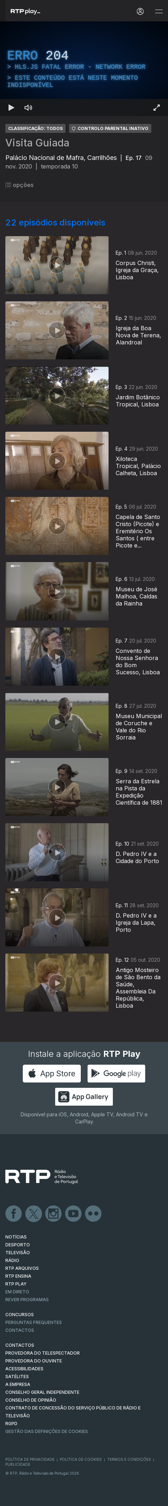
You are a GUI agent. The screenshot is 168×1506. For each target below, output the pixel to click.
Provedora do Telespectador (42, 1353)
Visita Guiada (37, 143)
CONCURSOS (19, 1314)
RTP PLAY (16, 1284)
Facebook (13, 1213)
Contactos (19, 1330)
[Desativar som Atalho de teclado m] (28, 107)
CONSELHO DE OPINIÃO (30, 1400)
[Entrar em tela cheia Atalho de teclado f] (156, 107)
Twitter (33, 1213)
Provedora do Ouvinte (33, 1361)
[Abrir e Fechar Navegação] (158, 11)
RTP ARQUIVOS (22, 1268)
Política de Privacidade (29, 1459)
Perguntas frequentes (33, 1322)
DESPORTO (17, 1244)
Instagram (53, 1213)
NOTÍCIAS (16, 1237)
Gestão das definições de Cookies (46, 1431)
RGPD (11, 1423)
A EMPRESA (17, 1384)
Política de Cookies (81, 1459)
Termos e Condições (129, 1459)
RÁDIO (12, 1260)
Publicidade (17, 1464)
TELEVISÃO (17, 1252)
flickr (93, 1213)
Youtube (73, 1213)
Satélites (17, 1376)
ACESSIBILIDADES (24, 1368)
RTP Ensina (18, 1276)
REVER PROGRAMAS (27, 1299)
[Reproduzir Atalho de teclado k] (11, 107)
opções (19, 184)
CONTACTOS (19, 1345)
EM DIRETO (17, 1291)
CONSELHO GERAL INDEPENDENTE (42, 1392)
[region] (84, 68)
